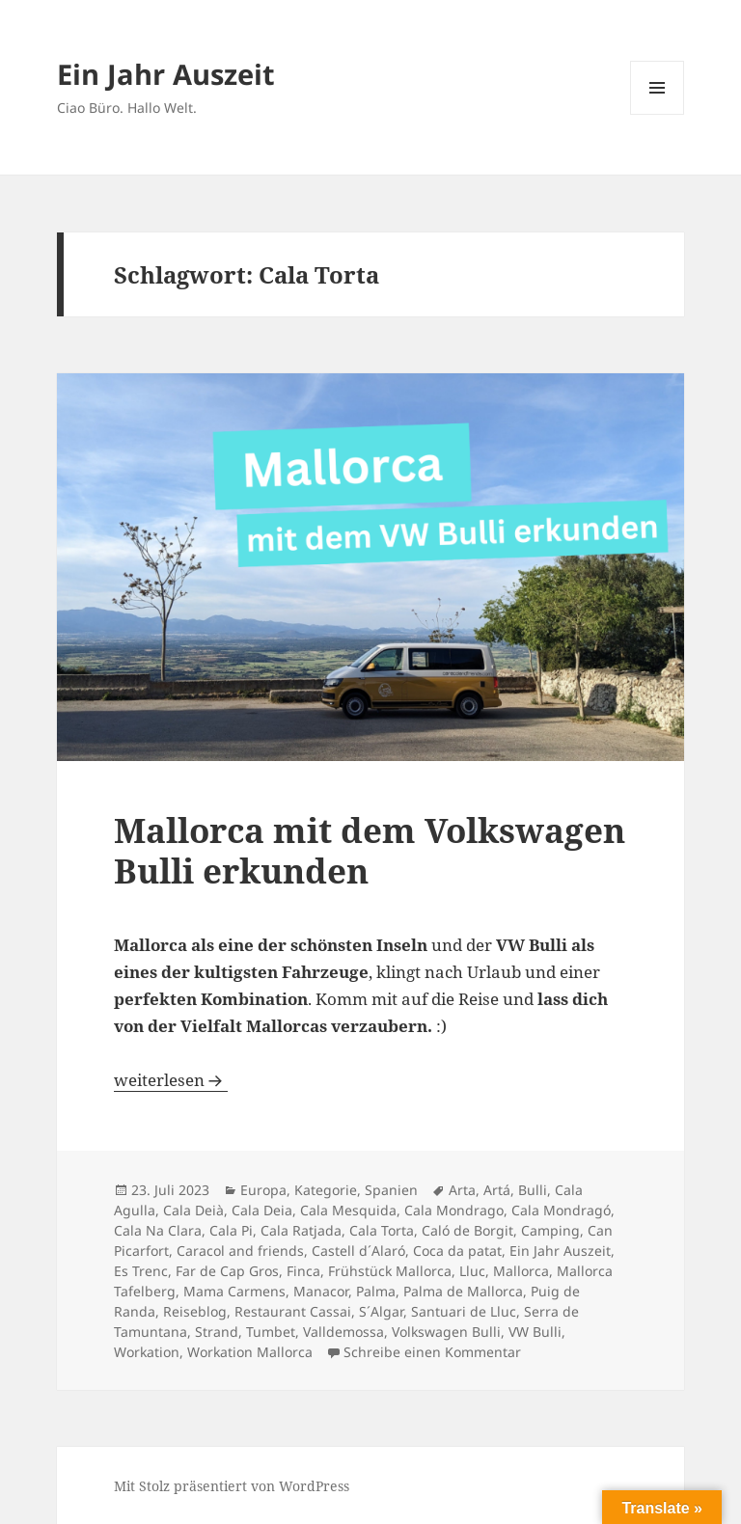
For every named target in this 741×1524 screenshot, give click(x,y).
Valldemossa (343, 1331)
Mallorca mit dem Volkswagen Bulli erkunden (369, 850)
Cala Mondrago (454, 1210)
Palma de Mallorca (463, 1291)
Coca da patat (457, 1250)
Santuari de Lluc (463, 1311)
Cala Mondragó (561, 1210)
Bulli (532, 1190)
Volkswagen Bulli (446, 1331)
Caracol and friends (240, 1250)
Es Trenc (141, 1271)
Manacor (320, 1291)
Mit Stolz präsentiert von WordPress (231, 1486)
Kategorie (325, 1190)
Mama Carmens (234, 1291)
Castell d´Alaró (358, 1250)
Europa (263, 1190)
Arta (462, 1190)
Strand (216, 1331)
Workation (146, 1352)
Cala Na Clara (158, 1230)
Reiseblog (195, 1311)
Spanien (391, 1190)
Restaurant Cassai (292, 1311)
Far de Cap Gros (227, 1271)
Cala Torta (381, 1230)
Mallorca (521, 1271)
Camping (550, 1230)
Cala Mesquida (348, 1210)
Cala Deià (193, 1210)
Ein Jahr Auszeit (166, 74)
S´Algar (381, 1311)
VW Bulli (535, 1331)
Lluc (472, 1271)
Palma (376, 1291)
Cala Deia (262, 1210)
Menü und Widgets (657, 114)
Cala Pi (231, 1230)
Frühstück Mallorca (390, 1271)
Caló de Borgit (467, 1230)
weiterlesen (171, 1080)
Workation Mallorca (250, 1352)
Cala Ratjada (301, 1230)
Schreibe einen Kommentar (432, 1352)
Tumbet (270, 1331)
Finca (303, 1271)
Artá (496, 1190)
